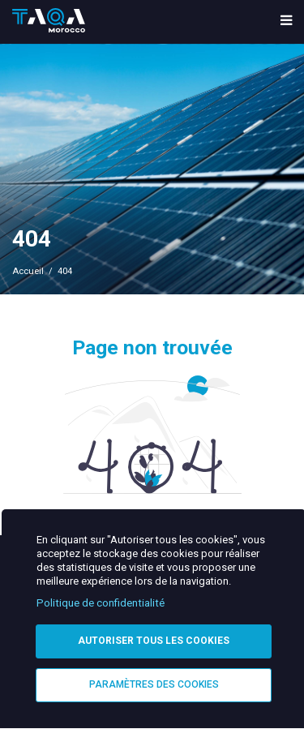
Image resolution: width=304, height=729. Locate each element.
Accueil (28, 271)
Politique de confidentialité (100, 603)
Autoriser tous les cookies (153, 640)
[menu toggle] (286, 21)
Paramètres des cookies (154, 684)
